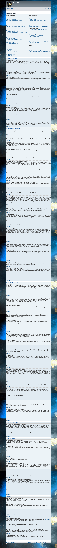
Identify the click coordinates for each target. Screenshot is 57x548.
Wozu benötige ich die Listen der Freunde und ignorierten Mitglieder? (38, 29)
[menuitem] (12, 8)
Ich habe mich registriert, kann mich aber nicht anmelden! (13, 18)
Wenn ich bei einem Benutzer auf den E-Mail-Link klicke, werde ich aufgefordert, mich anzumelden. (16, 32)
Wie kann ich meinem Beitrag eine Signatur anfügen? (13, 37)
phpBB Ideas (47, 519)
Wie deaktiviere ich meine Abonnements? (34, 43)
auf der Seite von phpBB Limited (10, 514)
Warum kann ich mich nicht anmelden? (11, 19)
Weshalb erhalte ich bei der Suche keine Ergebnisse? (36, 34)
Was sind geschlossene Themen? (10, 54)
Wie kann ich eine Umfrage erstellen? (11, 38)
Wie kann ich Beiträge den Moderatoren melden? (12, 43)
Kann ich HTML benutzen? (9, 49)
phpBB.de (36, 157)
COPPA (9, 85)
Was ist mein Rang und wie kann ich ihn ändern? (12, 31)
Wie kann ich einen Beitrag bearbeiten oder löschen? (13, 36)
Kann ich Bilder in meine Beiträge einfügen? (12, 51)
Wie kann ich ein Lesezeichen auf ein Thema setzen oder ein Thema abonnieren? (39, 41)
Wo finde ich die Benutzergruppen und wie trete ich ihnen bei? (37, 18)
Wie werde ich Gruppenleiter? (33, 19)
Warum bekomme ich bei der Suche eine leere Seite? (36, 35)
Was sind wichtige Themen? (10, 53)
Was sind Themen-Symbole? (10, 55)
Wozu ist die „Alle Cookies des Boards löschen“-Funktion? (13, 22)
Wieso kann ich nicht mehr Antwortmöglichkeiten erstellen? (14, 39)
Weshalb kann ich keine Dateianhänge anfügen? (12, 41)
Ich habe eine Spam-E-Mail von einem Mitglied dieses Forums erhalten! (38, 26)
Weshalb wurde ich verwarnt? (10, 42)
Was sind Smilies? (8, 50)
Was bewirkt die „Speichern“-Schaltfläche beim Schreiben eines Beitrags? (15, 44)
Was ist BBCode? (8, 48)
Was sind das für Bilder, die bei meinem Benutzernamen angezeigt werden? (16, 29)
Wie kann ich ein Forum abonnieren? (34, 42)
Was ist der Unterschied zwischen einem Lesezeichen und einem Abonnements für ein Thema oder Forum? (40, 40)
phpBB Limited (30, 157)
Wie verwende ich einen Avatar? (10, 30)
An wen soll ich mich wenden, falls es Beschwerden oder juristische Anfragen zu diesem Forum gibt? (39, 52)
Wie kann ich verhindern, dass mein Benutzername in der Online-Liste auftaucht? (16, 26)
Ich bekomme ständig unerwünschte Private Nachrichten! (36, 25)
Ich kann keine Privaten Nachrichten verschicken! (35, 24)
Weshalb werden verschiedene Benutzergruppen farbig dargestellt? (38, 20)
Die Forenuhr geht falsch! (9, 27)
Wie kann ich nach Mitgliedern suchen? (34, 36)
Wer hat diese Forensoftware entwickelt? (34, 49)
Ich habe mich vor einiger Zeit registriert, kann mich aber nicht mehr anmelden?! (16, 20)
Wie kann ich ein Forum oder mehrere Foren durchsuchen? (36, 33)
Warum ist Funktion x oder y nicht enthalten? (35, 50)
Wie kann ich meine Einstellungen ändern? (11, 25)
